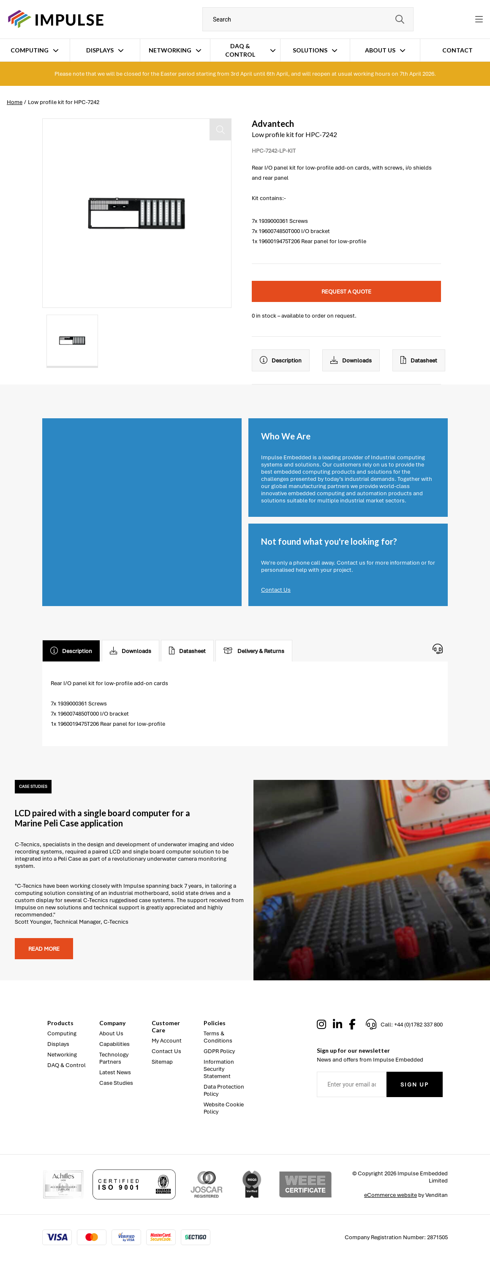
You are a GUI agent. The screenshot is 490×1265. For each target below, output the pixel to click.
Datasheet (418, 360)
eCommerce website (390, 1195)
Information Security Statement (219, 1069)
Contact (457, 50)
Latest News (115, 1072)
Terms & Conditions (218, 1037)
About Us (380, 50)
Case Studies (116, 1083)
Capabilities (114, 1044)
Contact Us (276, 589)
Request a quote (346, 291)
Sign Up (414, 1084)
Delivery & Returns (253, 651)
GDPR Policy (219, 1051)
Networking (170, 50)
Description (281, 360)
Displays (100, 50)
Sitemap (162, 1061)
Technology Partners (113, 1058)
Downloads (351, 360)
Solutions (310, 50)
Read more (44, 948)
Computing (30, 50)
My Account (167, 1040)
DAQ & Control (240, 50)
